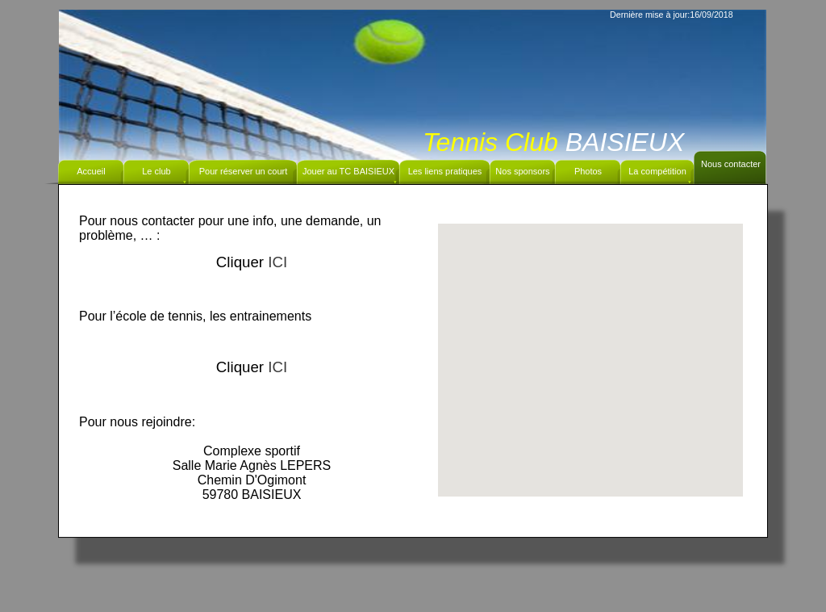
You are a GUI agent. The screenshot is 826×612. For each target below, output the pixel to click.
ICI (277, 262)
